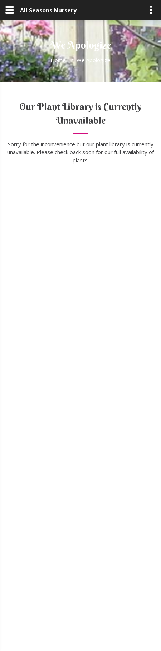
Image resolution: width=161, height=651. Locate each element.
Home (58, 59)
